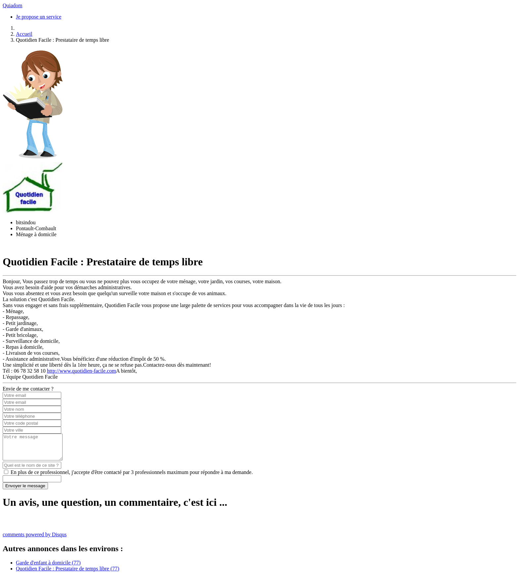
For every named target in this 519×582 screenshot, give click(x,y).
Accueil (24, 34)
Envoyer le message (25, 490)
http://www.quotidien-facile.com (81, 371)
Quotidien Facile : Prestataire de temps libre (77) (67, 573)
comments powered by (35, 539)
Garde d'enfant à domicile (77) (48, 567)
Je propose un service (38, 17)
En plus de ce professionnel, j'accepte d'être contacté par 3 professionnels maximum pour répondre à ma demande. (132, 477)
